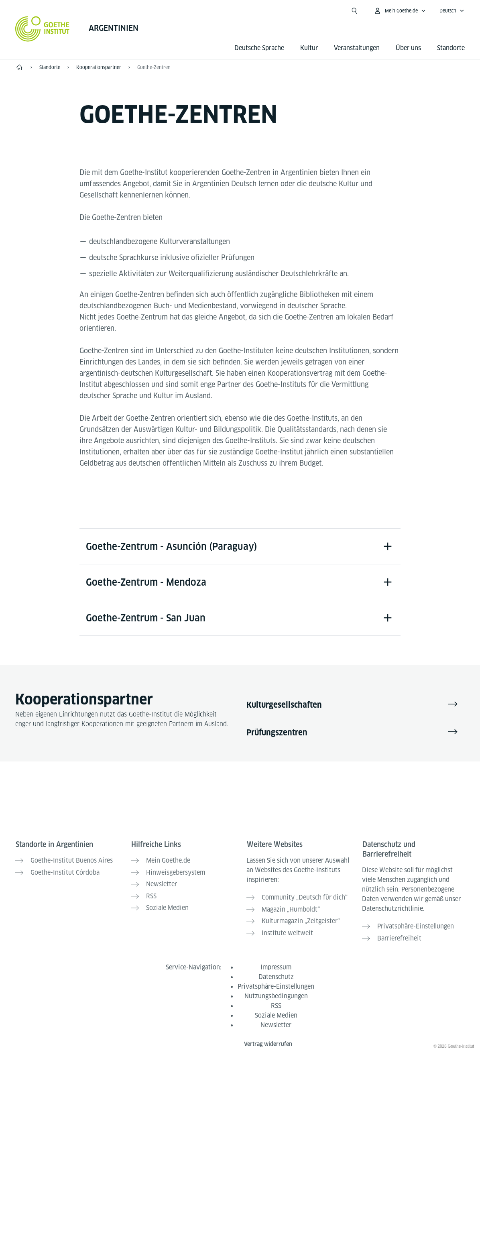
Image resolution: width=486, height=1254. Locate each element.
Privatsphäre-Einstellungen (276, 985)
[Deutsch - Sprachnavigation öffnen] (452, 11)
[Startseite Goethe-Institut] (42, 29)
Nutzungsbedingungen (276, 994)
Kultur (309, 48)
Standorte (451, 48)
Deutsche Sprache (259, 48)
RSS (276, 1004)
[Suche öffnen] (354, 11)
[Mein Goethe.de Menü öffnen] (399, 11)
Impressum (275, 965)
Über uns (408, 48)
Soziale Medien (276, 1014)
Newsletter (275, 1023)
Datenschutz (276, 975)
